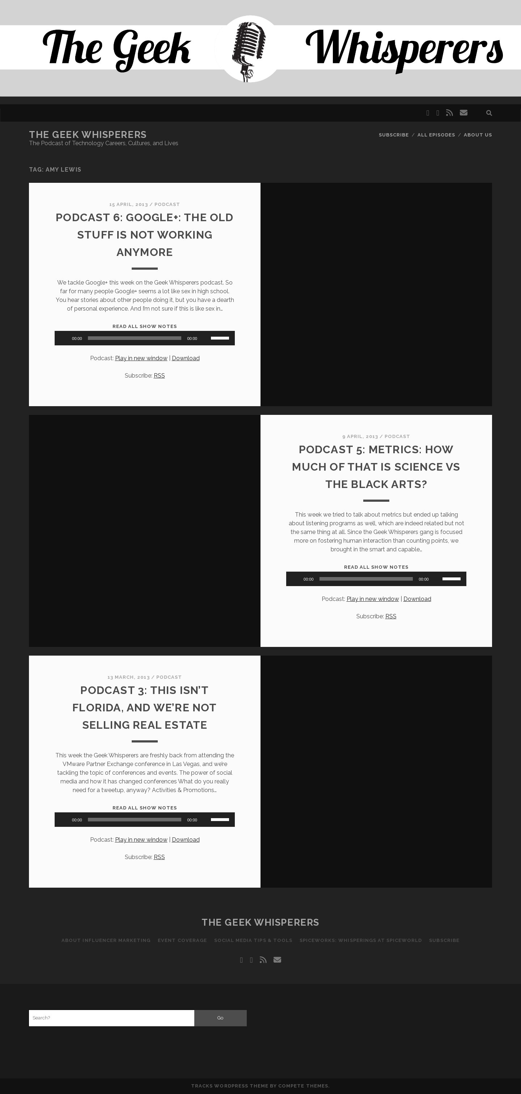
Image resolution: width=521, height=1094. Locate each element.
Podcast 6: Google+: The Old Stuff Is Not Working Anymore (144, 234)
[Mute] (205, 338)
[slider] (135, 338)
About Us (478, 135)
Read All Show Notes (145, 326)
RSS (159, 375)
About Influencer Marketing (106, 940)
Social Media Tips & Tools (253, 940)
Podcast (167, 204)
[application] (145, 338)
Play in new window (141, 358)
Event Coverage (182, 940)
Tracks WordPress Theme (229, 1086)
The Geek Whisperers (88, 134)
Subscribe (394, 135)
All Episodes (437, 135)
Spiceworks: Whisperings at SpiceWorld (361, 940)
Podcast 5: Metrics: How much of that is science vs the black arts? (376, 467)
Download (186, 358)
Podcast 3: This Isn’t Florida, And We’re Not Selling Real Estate (144, 707)
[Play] (64, 338)
